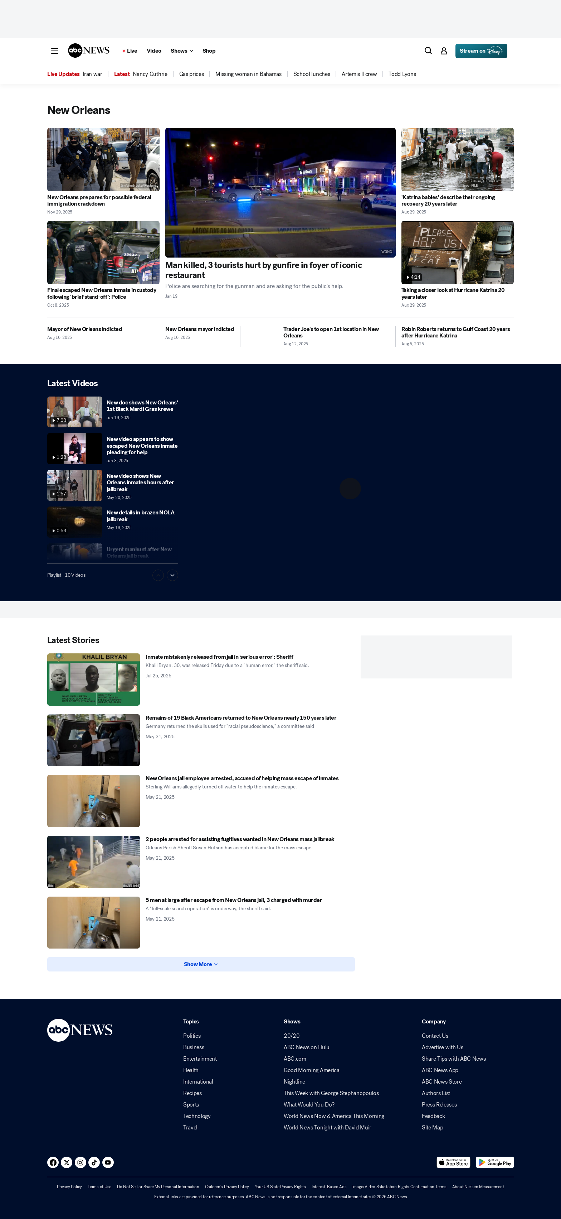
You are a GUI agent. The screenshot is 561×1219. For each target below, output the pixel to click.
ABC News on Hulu (307, 1047)
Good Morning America (312, 1070)
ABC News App (440, 1070)
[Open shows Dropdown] (181, 50)
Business (193, 1047)
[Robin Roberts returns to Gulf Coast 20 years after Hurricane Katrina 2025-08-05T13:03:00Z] (457, 332)
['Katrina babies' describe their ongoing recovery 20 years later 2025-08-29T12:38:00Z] (457, 159)
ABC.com (295, 1059)
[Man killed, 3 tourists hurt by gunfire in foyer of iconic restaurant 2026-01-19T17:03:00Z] (280, 193)
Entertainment (200, 1059)
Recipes (192, 1093)
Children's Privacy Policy (227, 1187)
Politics (191, 1036)
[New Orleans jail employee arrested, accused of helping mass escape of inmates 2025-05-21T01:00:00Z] (93, 801)
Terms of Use (99, 1187)
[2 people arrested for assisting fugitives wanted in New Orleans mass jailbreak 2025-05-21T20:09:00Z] (93, 862)
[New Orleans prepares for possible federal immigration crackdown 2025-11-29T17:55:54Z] (103, 159)
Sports (191, 1105)
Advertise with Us (442, 1047)
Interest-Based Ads (329, 1187)
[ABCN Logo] (88, 50)
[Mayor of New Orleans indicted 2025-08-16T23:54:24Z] (84, 329)
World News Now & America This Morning (334, 1116)
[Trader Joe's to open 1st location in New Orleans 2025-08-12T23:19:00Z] (336, 332)
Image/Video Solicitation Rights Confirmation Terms (399, 1187)
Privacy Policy (69, 1187)
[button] (54, 51)
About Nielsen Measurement (478, 1187)
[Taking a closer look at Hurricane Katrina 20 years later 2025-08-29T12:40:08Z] (457, 252)
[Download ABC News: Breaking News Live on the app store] (453, 1162)
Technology (197, 1116)
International (198, 1082)
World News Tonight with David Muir (327, 1128)
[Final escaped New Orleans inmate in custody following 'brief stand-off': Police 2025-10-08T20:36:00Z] (103, 252)
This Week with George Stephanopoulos (331, 1093)
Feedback (433, 1116)
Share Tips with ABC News (454, 1059)
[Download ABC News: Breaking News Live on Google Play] (495, 1162)
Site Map (432, 1128)
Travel (190, 1128)
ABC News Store (442, 1082)
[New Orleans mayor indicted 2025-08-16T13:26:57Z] (199, 329)
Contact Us (435, 1036)
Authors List (436, 1093)
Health (191, 1070)
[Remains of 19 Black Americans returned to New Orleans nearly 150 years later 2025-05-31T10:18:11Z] (93, 740)
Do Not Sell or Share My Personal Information (158, 1187)
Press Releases (439, 1105)
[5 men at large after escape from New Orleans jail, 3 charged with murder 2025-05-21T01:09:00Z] (93, 923)
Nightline (294, 1082)
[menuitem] (92, 74)
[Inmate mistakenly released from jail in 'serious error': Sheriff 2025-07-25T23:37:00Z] (93, 679)
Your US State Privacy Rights (280, 1187)
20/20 (291, 1036)
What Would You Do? (309, 1105)
